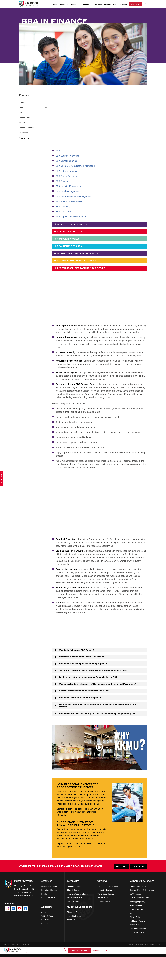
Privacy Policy (135, 917)
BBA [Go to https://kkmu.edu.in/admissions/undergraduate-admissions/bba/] (58, 150)
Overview (23, 102)
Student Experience (27, 127)
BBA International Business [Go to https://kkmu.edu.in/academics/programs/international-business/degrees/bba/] (69, 201)
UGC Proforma (135, 894)
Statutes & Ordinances (138, 886)
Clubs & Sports (73, 890)
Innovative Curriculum (106, 890)
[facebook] (25, 908)
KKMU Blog (45, 924)
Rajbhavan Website (137, 921)
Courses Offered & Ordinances (142, 890)
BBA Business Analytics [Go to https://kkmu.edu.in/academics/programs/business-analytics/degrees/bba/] (67, 156)
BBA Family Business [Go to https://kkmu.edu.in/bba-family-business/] (66, 176)
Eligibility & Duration (70, 232)
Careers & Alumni (120, 4)
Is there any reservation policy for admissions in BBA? (84, 691)
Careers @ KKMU (137, 932)
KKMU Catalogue (48, 898)
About (55, 4)
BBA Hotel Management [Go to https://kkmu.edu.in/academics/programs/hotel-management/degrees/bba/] (67, 191)
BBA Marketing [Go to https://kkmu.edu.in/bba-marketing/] (63, 206)
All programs (25, 138)
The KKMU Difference (102, 4)
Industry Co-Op (103, 898)
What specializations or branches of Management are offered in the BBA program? (97, 684)
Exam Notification (136, 909)
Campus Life (75, 4)
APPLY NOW (121, 866)
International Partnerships (107, 886)
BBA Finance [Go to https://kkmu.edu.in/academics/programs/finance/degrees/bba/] (62, 181)
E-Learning (23, 132)
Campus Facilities (74, 886)
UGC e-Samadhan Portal (139, 898)
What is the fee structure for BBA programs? (80, 697)
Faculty (22, 122)
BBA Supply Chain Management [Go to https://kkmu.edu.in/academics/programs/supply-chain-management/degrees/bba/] (71, 216)
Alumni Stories (72, 920)
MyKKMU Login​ (100, 950)
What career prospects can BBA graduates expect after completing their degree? (97, 713)
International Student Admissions (77, 253)
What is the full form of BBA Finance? (76, 650)
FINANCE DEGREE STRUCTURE (73, 224)
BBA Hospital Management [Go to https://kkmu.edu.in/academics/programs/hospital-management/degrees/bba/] (69, 186)
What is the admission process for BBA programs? (83, 663)
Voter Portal (134, 925)
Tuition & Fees (47, 916)
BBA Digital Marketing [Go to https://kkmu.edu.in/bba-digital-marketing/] (66, 161)
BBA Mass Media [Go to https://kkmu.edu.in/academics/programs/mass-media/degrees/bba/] (64, 211)
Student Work (24, 117)
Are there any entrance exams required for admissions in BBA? (89, 677)
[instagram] (7, 908)
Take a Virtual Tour (74, 898)
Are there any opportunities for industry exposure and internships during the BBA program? (97, 705)
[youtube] (19, 908)
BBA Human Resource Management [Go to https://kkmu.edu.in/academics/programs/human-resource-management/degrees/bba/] (73, 196)
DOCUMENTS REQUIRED (69, 246)
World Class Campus (105, 894)
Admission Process (68, 239)
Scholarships (46, 920)
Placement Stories (74, 912)
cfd (42, 927)
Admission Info (47, 912)
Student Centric (103, 902)
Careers (22, 112)
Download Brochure (79, 950)
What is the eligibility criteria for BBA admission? (82, 657)
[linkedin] (13, 908)
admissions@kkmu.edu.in (76, 812)
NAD (131, 913)
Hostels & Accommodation (77, 894)
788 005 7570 (96, 808)
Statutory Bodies (136, 905)
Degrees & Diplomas (49, 886)
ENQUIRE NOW (138, 866)
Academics (64, 4)
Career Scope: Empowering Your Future (81, 268)
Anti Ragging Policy (137, 902)
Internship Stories (74, 916)
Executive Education (49, 890)
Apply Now (135, 4)
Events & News (73, 902)
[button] (99, 650)
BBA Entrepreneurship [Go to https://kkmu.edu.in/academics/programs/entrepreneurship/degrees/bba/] (67, 171)
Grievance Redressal (138, 929)
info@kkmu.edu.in (26, 895)
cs (42, 902)
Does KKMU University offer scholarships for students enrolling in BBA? (93, 670)
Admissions (87, 4)
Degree (33, 107)
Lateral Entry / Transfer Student (77, 261)
